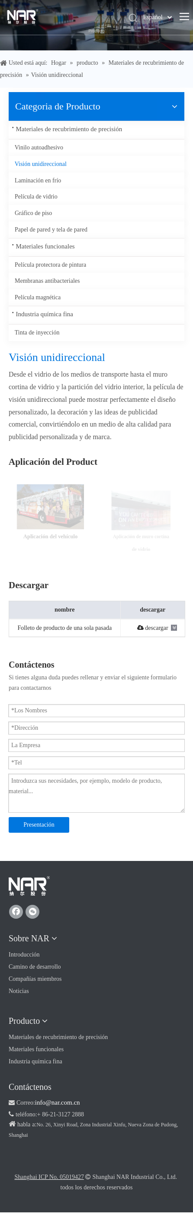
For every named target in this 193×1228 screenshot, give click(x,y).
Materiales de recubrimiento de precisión (69, 129)
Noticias (19, 991)
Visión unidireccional (41, 164)
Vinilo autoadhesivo (39, 147)
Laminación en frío (38, 180)
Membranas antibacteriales (47, 281)
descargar (152, 628)
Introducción (24, 954)
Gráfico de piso (33, 213)
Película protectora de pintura (50, 264)
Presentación (39, 824)
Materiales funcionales (45, 246)
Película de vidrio (36, 196)
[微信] (32, 912)
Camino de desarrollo (35, 966)
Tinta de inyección (37, 332)
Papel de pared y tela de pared (51, 229)
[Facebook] (16, 912)
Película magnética (38, 297)
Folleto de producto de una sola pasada (64, 628)
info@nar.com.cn (57, 1102)
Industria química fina (44, 314)
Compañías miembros (35, 979)
